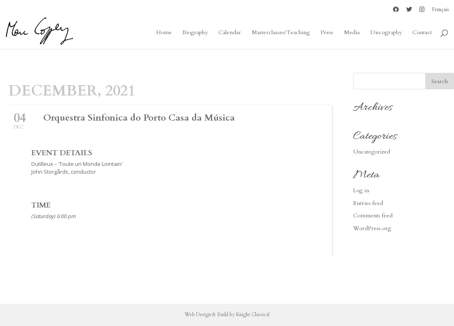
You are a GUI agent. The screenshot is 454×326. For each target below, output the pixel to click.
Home (164, 33)
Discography (386, 33)
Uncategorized (371, 152)
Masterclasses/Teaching (281, 33)
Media (352, 33)
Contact (422, 33)
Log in (361, 190)
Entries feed (368, 203)
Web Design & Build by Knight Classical (227, 314)
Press (327, 33)
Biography (195, 33)
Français (440, 10)
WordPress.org (372, 228)
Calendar (229, 33)
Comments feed (373, 215)
